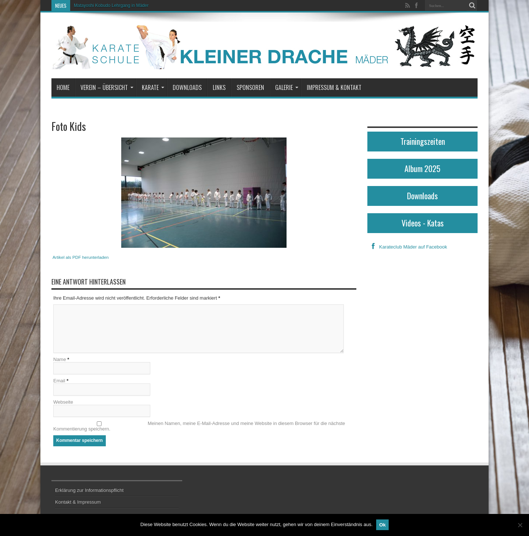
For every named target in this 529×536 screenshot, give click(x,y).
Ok (382, 525)
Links (219, 87)
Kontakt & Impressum (78, 502)
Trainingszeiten (422, 141)
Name (59, 359)
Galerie (286, 87)
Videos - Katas (423, 223)
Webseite (63, 402)
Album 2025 (422, 168)
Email (59, 380)
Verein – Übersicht (106, 87)
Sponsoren (250, 87)
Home (63, 87)
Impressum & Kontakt (334, 87)
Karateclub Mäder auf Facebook (407, 247)
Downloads (187, 87)
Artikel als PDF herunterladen (81, 257)
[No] (519, 525)
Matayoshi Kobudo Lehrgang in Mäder (111, 5)
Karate (153, 87)
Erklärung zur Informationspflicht (89, 490)
